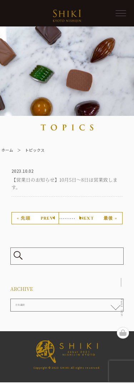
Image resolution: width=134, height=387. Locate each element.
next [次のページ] (87, 218)
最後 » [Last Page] (110, 218)
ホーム (7, 150)
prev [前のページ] (47, 218)
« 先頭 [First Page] (23, 218)
